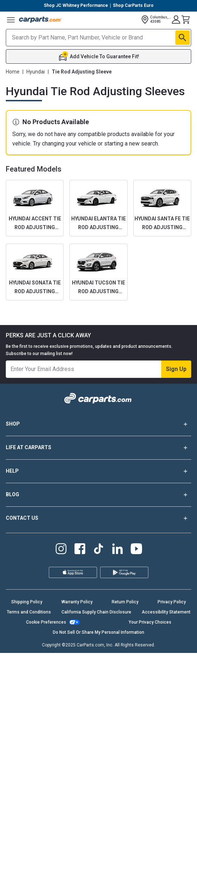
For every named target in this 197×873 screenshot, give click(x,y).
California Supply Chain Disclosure (96, 612)
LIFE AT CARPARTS (98, 448)
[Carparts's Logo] (40, 19)
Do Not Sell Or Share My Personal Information (98, 632)
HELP (98, 471)
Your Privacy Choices (150, 622)
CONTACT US (98, 518)
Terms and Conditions (29, 612)
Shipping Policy (26, 601)
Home (13, 72)
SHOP (98, 424)
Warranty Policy (77, 601)
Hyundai (35, 72)
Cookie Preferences (46, 622)
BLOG (98, 495)
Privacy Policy (172, 601)
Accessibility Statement (166, 612)
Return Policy (125, 601)
